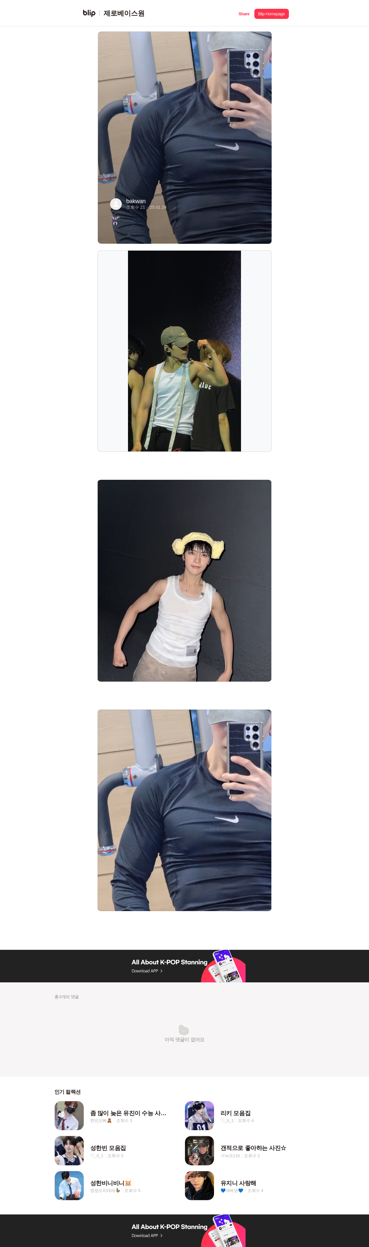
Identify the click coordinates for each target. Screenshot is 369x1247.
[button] (244, 13)
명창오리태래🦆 (105, 1190)
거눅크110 (230, 1155)
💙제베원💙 (231, 1190)
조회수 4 (246, 1120)
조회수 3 (124, 1120)
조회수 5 (115, 1155)
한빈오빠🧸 (101, 1120)
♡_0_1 (227, 1120)
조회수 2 (252, 1155)
